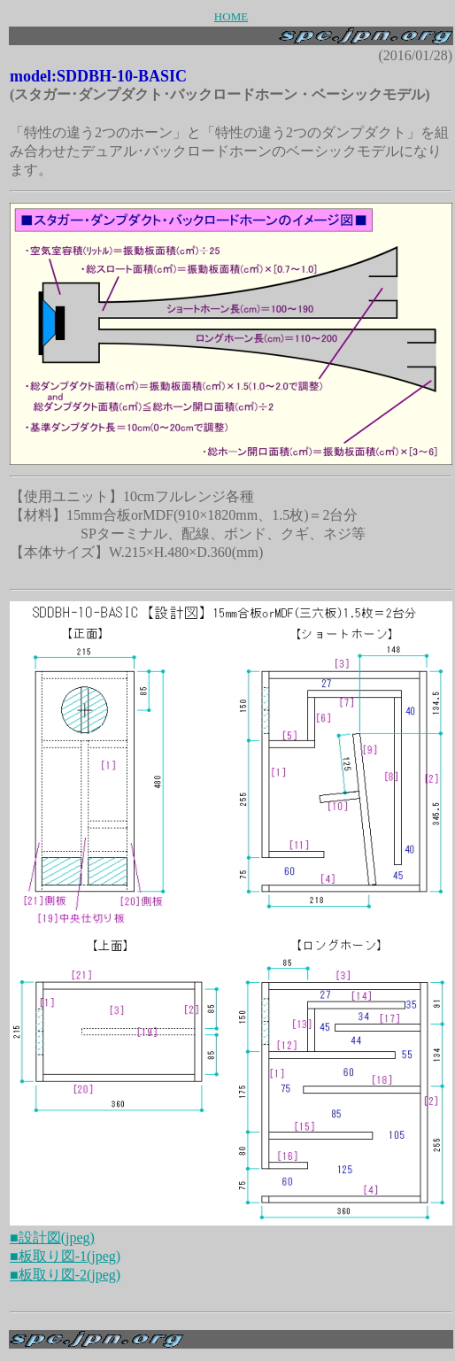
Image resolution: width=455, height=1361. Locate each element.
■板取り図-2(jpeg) (65, 1274)
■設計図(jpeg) (52, 1237)
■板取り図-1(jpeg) (65, 1256)
